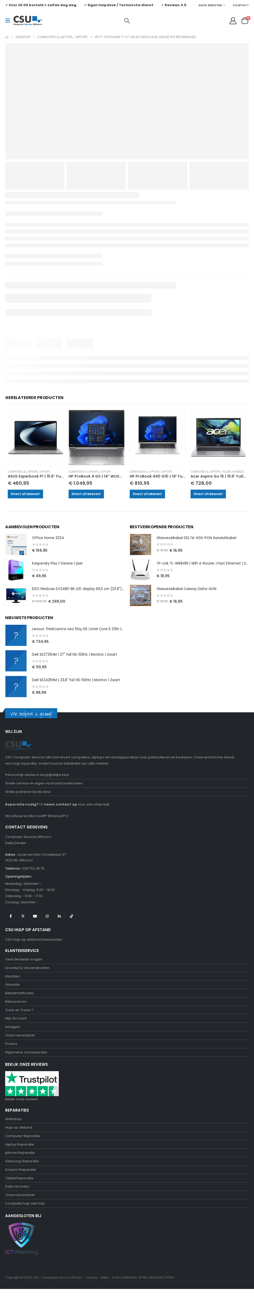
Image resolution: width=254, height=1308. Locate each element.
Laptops (44, 472)
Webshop (13, 1132)
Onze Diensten (210, 5)
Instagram (47, 922)
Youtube (35, 922)
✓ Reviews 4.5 (173, 5)
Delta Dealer (15, 846)
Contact (241, 5)
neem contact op (60, 807)
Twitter (23, 922)
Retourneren (16, 1010)
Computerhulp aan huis (25, 1222)
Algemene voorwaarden (26, 1064)
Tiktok (71, 922)
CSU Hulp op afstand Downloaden (33, 945)
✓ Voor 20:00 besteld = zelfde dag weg (40, 5)
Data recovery (17, 1204)
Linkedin (59, 922)
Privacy (11, 1055)
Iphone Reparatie (20, 1168)
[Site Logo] (27, 20)
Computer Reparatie (22, 1150)
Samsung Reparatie (22, 1177)
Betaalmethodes (19, 1001)
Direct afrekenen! (25, 494)
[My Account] (233, 20)
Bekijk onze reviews (21, 1112)
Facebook (11, 922)
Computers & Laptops (23, 472)
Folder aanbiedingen (236, 472)
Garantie (12, 992)
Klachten (12, 983)
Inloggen (12, 1037)
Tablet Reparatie (19, 1195)
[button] (9, 20)
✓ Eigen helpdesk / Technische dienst (118, 5)
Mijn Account (16, 1028)
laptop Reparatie (19, 1159)
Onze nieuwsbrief (20, 1046)
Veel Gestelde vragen (23, 965)
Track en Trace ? (19, 1019)
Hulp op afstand (18, 1141)
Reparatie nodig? (21, 807)
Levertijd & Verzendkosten (27, 974)
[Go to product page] (35, 437)
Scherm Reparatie (20, 1186)
